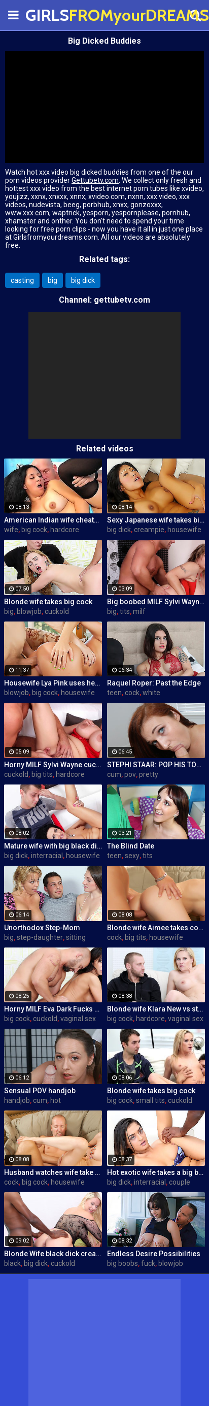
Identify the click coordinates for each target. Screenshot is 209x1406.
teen (114, 693)
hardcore (64, 530)
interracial (47, 856)
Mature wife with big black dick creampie (53, 846)
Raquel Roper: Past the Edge (154, 683)
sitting (76, 937)
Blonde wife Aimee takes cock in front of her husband (156, 928)
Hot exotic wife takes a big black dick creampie (156, 1172)
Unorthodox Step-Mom (42, 928)
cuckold (57, 611)
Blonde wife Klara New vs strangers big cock (156, 1009)
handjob (17, 1100)
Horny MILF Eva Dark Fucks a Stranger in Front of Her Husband (53, 1009)
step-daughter (40, 937)
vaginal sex (78, 1019)
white (151, 693)
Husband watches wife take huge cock (53, 1172)
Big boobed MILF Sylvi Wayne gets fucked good (156, 602)
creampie (149, 530)
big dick (83, 280)
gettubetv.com (122, 300)
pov (130, 774)
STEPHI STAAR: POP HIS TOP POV (156, 765)
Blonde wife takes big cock (48, 602)
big (52, 280)
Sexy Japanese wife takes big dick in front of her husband (156, 520)
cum (114, 774)
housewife (184, 530)
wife (11, 530)
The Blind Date (130, 846)
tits (125, 611)
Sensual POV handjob (40, 1091)
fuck (148, 1263)
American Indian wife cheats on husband (53, 520)
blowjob (29, 611)
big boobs (122, 1263)
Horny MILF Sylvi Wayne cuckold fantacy (53, 765)
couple (179, 1182)
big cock (34, 530)
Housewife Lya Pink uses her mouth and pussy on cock (53, 683)
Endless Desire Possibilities (153, 1254)
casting (22, 280)
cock (132, 693)
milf (139, 611)
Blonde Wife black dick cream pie (53, 1254)
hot (55, 1100)
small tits (150, 1100)
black (12, 1263)
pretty (148, 774)
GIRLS (50, 15)
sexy (132, 856)
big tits (42, 774)
